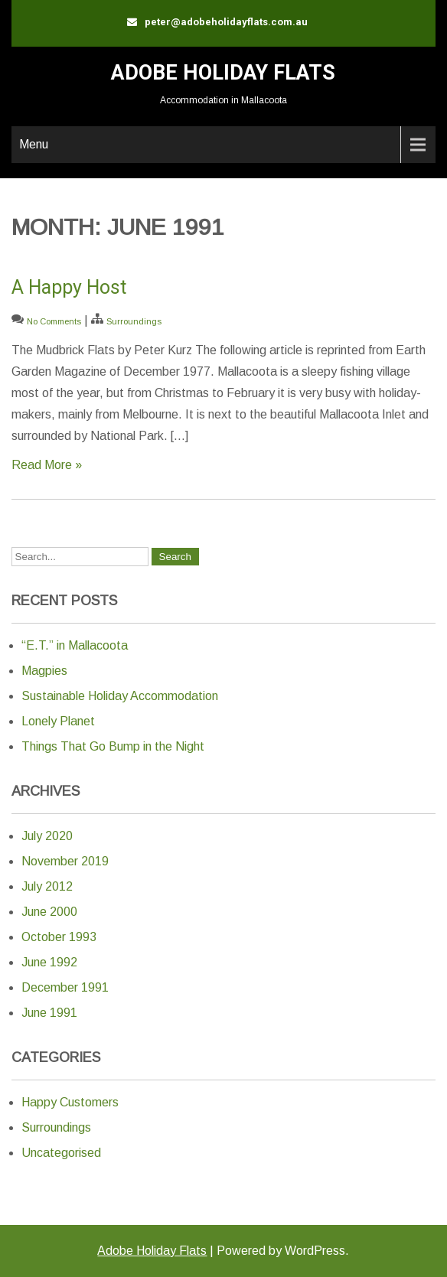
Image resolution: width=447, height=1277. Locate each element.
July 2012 (47, 886)
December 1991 (65, 987)
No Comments (54, 321)
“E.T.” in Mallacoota (74, 645)
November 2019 (65, 861)
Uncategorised (61, 1152)
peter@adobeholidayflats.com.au (226, 22)
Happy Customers (70, 1102)
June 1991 (49, 1012)
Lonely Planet (58, 721)
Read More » (46, 464)
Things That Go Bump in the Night (112, 746)
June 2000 (49, 911)
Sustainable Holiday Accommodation (119, 695)
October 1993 (58, 936)
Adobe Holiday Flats (223, 72)
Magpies (44, 670)
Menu (33, 144)
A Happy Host (68, 287)
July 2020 (47, 835)
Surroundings (134, 321)
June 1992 (49, 962)
